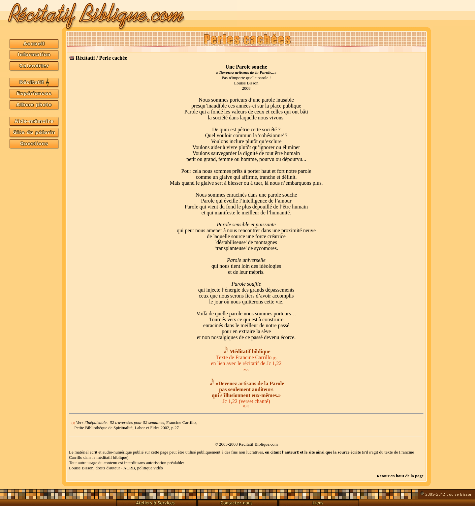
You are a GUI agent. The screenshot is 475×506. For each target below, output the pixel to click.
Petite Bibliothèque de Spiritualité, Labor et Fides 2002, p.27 (127, 427)
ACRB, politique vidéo (143, 467)
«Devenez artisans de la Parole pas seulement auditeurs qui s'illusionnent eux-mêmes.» (248, 389)
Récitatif (85, 58)
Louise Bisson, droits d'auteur (94, 467)
